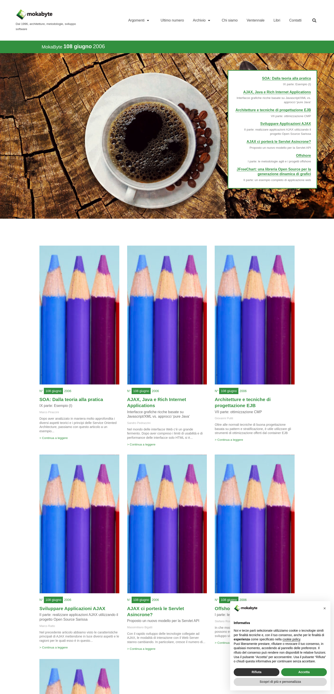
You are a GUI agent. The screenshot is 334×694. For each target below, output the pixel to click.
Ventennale (256, 20)
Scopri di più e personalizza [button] (280, 681)
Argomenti (140, 20)
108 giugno (53, 391)
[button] (314, 20)
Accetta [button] (304, 672)
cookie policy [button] (291, 639)
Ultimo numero (172, 20)
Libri (277, 20)
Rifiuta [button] (256, 672)
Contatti (295, 20)
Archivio (203, 20)
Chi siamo (230, 20)
